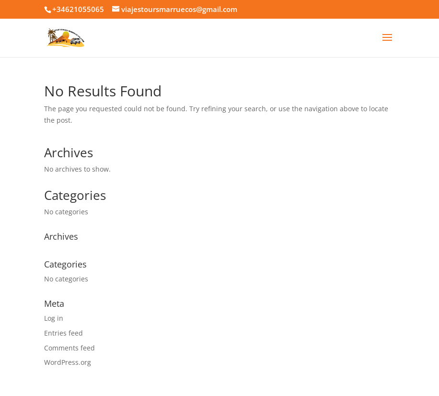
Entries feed (63, 333)
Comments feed (69, 347)
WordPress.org (67, 362)
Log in (53, 318)
